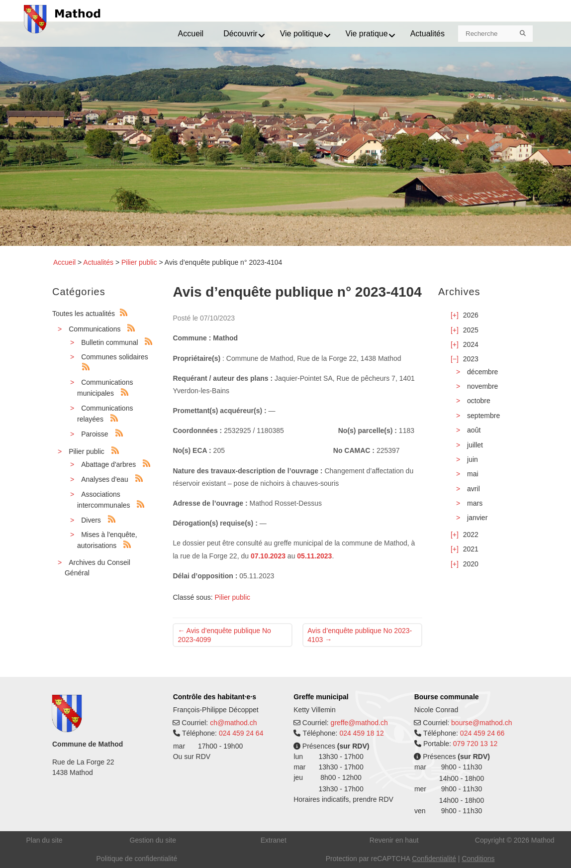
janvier (477, 518)
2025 (470, 330)
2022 (470, 535)
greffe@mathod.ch (359, 723)
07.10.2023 (268, 556)
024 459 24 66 (482, 733)
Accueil (64, 262)
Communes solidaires (114, 357)
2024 (470, 344)
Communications (94, 329)
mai (472, 474)
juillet (475, 445)
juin (472, 459)
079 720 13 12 (475, 744)
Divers (91, 520)
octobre (478, 401)
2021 (470, 549)
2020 (470, 564)
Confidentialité (434, 859)
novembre (482, 386)
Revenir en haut (394, 840)
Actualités (98, 262)
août (473, 430)
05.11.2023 (314, 556)
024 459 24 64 (241, 733)
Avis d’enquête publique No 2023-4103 (359, 635)
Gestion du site (153, 840)
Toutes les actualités (83, 314)
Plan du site (44, 840)
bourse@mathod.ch (481, 723)
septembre (483, 416)
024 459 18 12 (361, 733)
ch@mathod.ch (233, 723)
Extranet (273, 840)
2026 (470, 315)
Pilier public (139, 262)
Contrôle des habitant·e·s (214, 697)
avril (473, 489)
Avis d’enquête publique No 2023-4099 (224, 635)
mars (474, 503)
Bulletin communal (109, 342)
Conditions (478, 859)
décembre (482, 372)
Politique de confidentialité (137, 859)
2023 (470, 359)
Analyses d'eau (104, 479)
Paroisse (94, 434)
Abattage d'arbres (108, 464)
